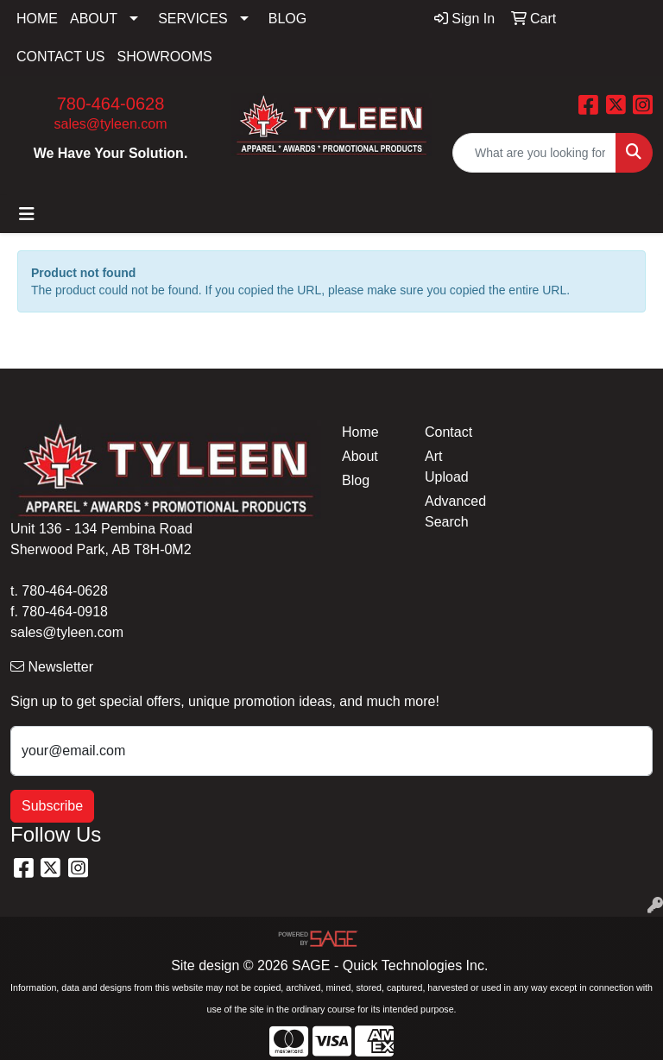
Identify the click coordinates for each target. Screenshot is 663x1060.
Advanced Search (455, 511)
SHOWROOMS (164, 56)
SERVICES (193, 18)
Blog (355, 480)
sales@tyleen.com (110, 124)
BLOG (287, 18)
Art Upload (447, 466)
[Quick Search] (534, 153)
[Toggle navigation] (27, 214)
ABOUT (93, 18)
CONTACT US (60, 56)
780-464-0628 (111, 103)
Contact (448, 432)
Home (360, 432)
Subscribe (52, 805)
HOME (37, 18)
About (360, 456)
